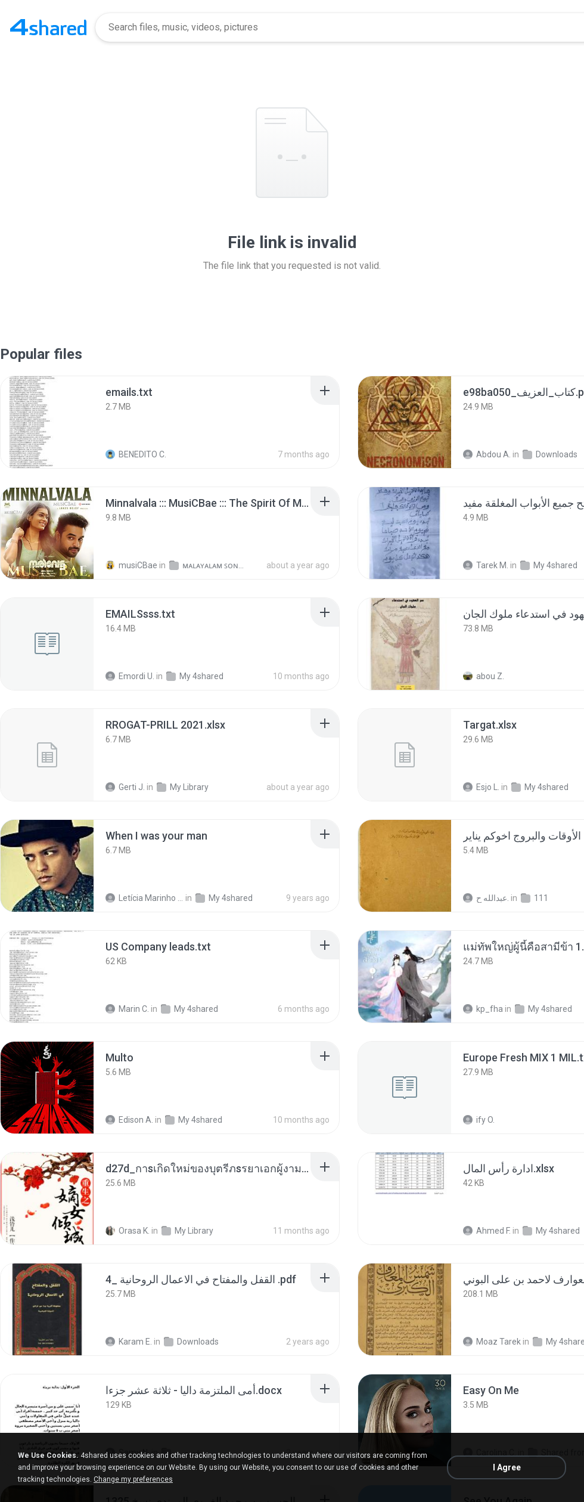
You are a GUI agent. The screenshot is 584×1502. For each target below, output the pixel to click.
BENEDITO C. (135, 454)
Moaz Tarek (492, 1341)
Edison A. (129, 1120)
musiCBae (131, 565)
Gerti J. (125, 787)
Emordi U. (129, 676)
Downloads (550, 454)
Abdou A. (487, 454)
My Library (183, 787)
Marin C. (127, 1009)
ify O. (479, 1120)
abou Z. (483, 676)
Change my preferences (133, 1479)
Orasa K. (127, 1230)
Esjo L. (481, 787)
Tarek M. (485, 565)
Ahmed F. (487, 1230)
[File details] (47, 422)
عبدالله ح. (486, 898)
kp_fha (483, 1009)
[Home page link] (48, 27)
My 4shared (548, 565)
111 (534, 898)
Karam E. (128, 1341)
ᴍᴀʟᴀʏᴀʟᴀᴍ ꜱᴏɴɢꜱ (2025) (208, 565)
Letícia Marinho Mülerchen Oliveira (144, 898)
